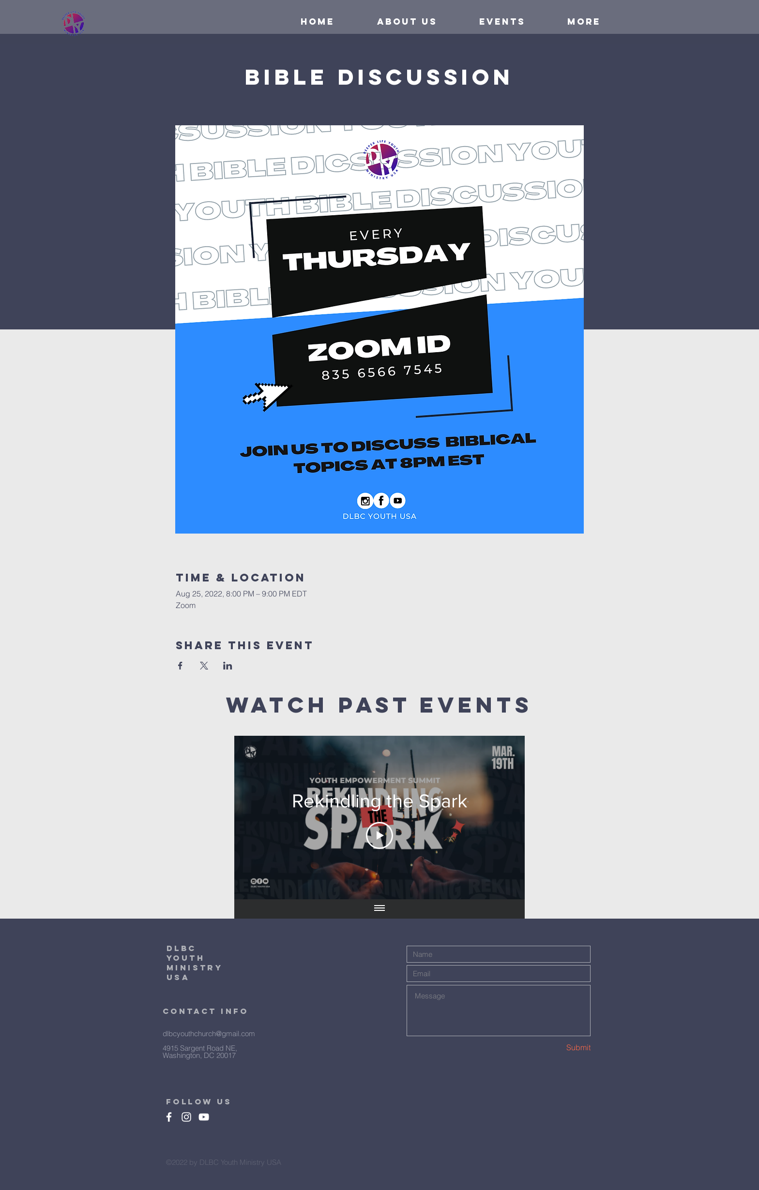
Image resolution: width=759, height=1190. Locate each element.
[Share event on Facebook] (180, 665)
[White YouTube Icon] (203, 1117)
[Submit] (556, 1047)
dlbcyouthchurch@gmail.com (209, 1033)
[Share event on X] (204, 665)
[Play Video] (379, 835)
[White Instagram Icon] (186, 1117)
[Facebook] (169, 1117)
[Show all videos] (379, 909)
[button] (570, 22)
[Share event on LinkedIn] (227, 665)
